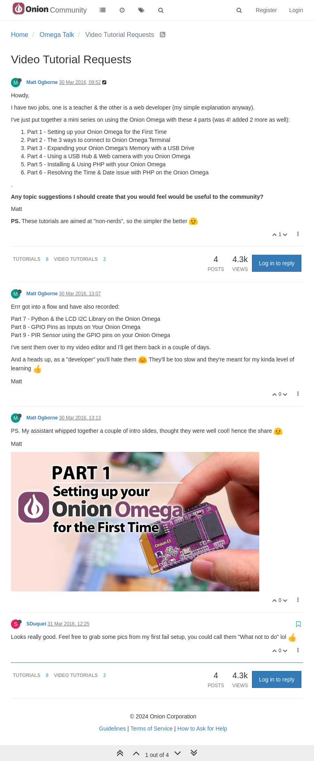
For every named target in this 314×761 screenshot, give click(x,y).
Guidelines (112, 728)
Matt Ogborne (42, 82)
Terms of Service (151, 728)
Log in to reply (277, 263)
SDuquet (36, 624)
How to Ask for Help (202, 728)
